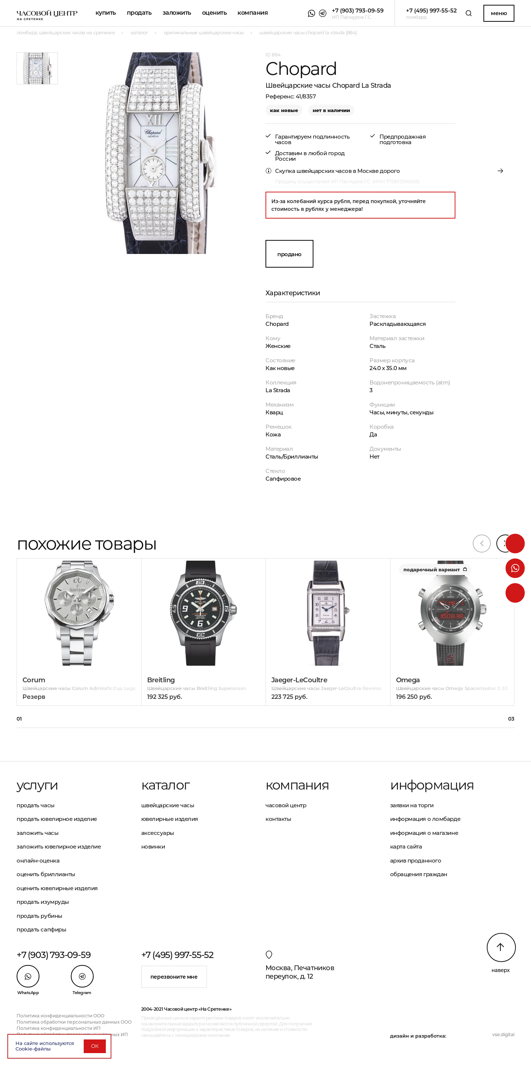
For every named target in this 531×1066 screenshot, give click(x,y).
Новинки (153, 846)
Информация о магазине (424, 833)
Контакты (278, 819)
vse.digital (503, 1034)
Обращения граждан (418, 874)
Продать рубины (39, 916)
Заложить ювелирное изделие (59, 846)
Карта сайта (406, 846)
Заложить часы (37, 833)
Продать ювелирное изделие (57, 819)
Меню (499, 13)
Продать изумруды (43, 902)
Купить (106, 12)
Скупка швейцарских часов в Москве (326, 170)
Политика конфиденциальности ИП (59, 1028)
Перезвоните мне (174, 976)
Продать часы (36, 805)
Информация (432, 784)
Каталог (165, 784)
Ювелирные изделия (169, 819)
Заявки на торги (412, 805)
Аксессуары (157, 833)
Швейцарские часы (167, 805)
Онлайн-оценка (38, 860)
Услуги (37, 784)
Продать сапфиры (41, 929)
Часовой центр (286, 805)
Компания (252, 12)
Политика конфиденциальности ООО (60, 1015)
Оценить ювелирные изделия (57, 888)
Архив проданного (415, 860)
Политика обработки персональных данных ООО (74, 1022)
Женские (278, 345)
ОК (94, 1046)
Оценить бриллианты (46, 874)
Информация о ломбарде (425, 819)
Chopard (277, 323)
